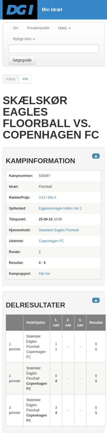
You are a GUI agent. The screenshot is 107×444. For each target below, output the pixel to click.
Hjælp (64, 28)
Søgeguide (22, 60)
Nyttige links (24, 39)
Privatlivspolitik (38, 28)
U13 (42, 198)
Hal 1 (60, 208)
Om (15, 28)
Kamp (10, 79)
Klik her (44, 274)
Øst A (52, 198)
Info (25, 79)
